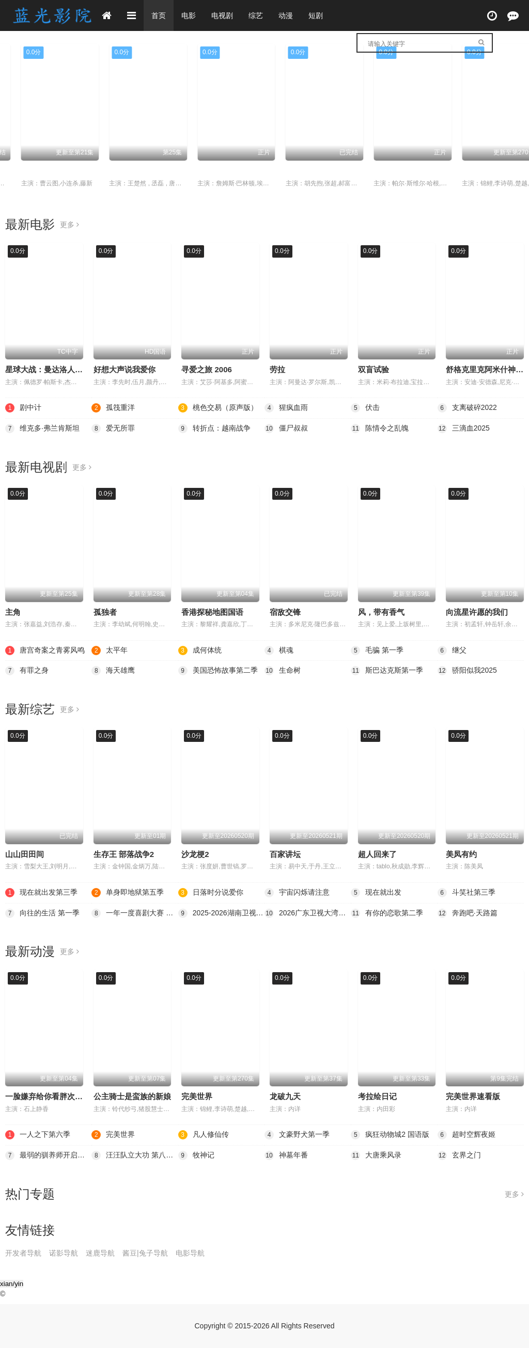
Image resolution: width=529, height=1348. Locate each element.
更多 (69, 224)
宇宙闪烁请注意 (297, 892)
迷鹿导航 (100, 1253)
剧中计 (281, 170)
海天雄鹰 (113, 670)
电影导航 (190, 1253)
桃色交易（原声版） (218, 408)
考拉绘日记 (377, 1096)
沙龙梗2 (195, 854)
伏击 (365, 408)
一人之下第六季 (121, 170)
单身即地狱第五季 (127, 892)
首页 (158, 15)
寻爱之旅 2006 (206, 369)
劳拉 (277, 369)
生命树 (282, 670)
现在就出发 (376, 892)
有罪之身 (27, 670)
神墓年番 (286, 1155)
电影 (188, 15)
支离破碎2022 (467, 408)
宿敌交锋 (285, 612)
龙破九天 (285, 1096)
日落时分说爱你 (210, 892)
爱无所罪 (113, 428)
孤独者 (105, 612)
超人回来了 (377, 854)
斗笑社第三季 (466, 892)
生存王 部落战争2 (124, 854)
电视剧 (222, 15)
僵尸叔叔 (286, 428)
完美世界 (196, 1096)
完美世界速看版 (473, 1096)
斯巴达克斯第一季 (387, 670)
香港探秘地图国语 (212, 612)
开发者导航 (23, 1253)
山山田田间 (24, 854)
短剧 (315, 15)
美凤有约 (461, 854)
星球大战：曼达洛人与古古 (51, 369)
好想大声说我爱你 (124, 369)
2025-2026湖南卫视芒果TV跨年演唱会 (221, 913)
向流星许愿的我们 (477, 612)
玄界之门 (459, 1155)
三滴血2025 (464, 428)
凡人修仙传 (203, 1134)
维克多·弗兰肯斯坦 (42, 428)
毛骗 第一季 (377, 650)
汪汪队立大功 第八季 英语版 (134, 1155)
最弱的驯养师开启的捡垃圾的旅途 (48, 1155)
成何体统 (196, 170)
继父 (452, 650)
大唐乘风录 (376, 1155)
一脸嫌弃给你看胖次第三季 (51, 1096)
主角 (13, 612)
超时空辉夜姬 (466, 1134)
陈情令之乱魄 (380, 428)
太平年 (16, 170)
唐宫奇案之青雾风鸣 (45, 650)
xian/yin (11, 1284)
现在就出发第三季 (41, 892)
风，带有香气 (381, 612)
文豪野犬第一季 (297, 1134)
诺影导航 (63, 1253)
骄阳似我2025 (467, 670)
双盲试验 (373, 369)
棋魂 (366, 170)
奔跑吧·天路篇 (467, 913)
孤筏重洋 (461, 170)
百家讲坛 (285, 854)
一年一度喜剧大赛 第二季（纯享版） (134, 913)
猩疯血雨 (286, 408)
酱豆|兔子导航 (145, 1253)
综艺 (255, 15)
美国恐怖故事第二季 (218, 670)
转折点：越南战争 (214, 428)
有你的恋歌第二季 (387, 913)
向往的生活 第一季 (42, 913)
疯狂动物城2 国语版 (390, 1134)
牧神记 (196, 1155)
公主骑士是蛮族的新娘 (132, 1096)
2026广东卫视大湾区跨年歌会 (307, 913)
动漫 (285, 15)
